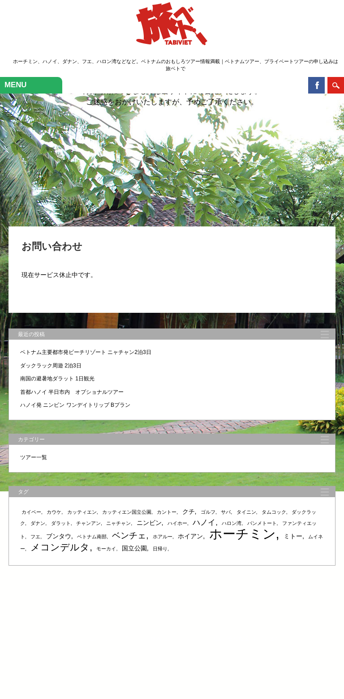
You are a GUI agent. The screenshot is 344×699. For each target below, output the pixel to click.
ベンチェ (129, 535)
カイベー (31, 512)
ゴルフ (208, 512)
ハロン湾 (231, 523)
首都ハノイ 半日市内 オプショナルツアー (72, 392)
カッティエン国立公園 (126, 512)
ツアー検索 (147, 638)
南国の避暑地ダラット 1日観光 (57, 378)
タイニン (246, 512)
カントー (166, 512)
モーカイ (106, 548)
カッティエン (82, 512)
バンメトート (262, 523)
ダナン (37, 523)
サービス (89, 638)
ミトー (293, 536)
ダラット (61, 523)
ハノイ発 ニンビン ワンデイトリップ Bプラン (75, 405)
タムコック (274, 512)
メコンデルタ (60, 547)
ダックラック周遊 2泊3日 (51, 365)
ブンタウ (58, 536)
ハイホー (177, 523)
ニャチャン (118, 523)
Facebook (316, 85)
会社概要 (238, 638)
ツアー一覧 (33, 457)
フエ (35, 536)
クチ (188, 511)
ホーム (67, 638)
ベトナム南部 (92, 536)
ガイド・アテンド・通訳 (194, 638)
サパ (226, 512)
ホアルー (162, 536)
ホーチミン (242, 533)
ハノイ (204, 522)
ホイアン (190, 536)
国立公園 (134, 548)
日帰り (160, 548)
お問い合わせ (269, 638)
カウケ (54, 512)
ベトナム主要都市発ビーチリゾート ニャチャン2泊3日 (85, 352)
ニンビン (149, 522)
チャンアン (88, 523)
